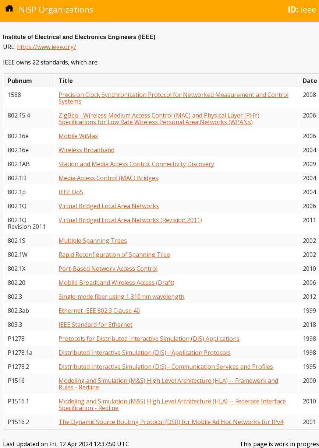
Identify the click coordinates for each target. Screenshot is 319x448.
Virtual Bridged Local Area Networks (109, 206)
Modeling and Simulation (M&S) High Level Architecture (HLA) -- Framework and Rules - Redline (168, 384)
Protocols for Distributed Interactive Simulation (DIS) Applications (149, 339)
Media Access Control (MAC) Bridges (108, 178)
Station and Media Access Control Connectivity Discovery (136, 164)
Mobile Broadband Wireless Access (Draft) (116, 283)
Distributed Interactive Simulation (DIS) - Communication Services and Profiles (166, 367)
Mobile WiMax (78, 136)
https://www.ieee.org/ (46, 47)
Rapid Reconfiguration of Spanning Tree (114, 255)
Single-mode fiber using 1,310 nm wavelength (121, 297)
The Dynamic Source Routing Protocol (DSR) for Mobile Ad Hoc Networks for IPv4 (171, 422)
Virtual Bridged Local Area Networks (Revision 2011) (130, 220)
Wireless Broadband (86, 150)
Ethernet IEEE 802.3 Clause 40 (99, 311)
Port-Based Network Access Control (108, 269)
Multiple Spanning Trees (93, 241)
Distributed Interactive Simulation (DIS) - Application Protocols (144, 353)
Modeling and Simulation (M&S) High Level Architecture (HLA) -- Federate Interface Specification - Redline (172, 404)
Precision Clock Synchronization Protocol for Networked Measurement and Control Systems (173, 98)
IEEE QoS (71, 192)
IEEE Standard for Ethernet (95, 325)
